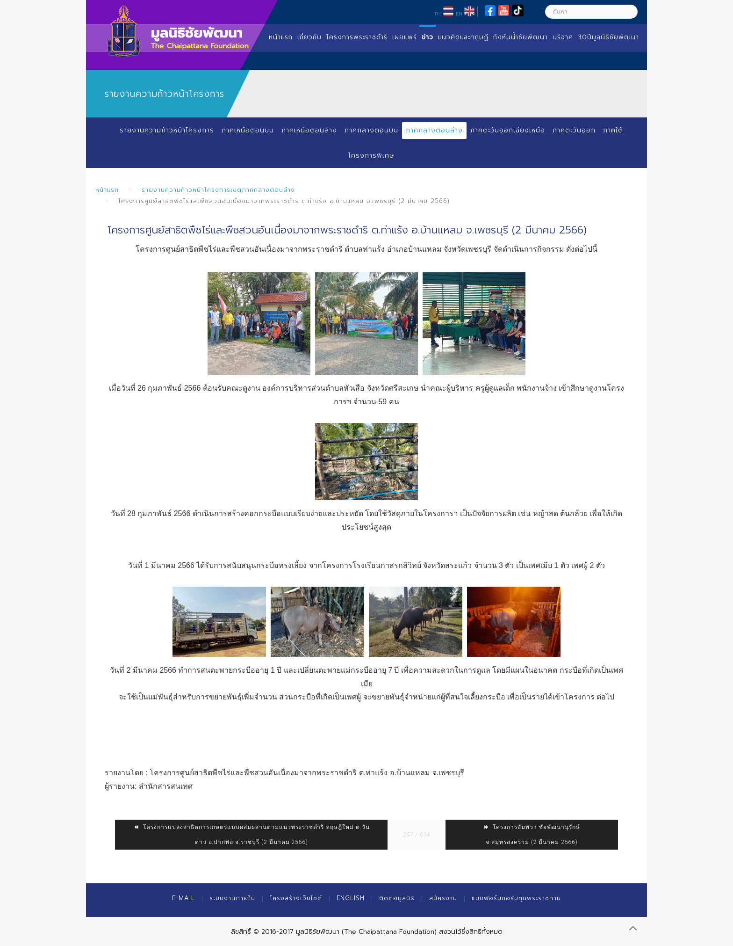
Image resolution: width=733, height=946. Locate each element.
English (351, 898)
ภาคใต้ (614, 130)
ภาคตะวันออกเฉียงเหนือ (507, 130)
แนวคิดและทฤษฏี (463, 37)
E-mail (183, 898)
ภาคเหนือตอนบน (247, 130)
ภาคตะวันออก (574, 130)
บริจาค (563, 37)
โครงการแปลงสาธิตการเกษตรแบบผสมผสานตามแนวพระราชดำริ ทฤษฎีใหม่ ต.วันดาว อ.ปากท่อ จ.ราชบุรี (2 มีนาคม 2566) (251, 834)
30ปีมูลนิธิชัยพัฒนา (608, 37)
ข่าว (427, 37)
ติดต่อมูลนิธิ (397, 898)
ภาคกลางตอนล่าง (433, 130)
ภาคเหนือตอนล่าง (309, 130)
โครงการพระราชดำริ (357, 37)
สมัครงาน (443, 898)
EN (459, 13)
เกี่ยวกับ (309, 37)
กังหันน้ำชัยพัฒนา (520, 37)
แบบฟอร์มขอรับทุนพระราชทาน (516, 898)
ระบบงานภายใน (232, 898)
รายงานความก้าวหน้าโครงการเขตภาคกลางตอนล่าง (218, 189)
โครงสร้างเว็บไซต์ (296, 898)
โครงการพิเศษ (371, 155)
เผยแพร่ (404, 37)
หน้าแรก (281, 37)
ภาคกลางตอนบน (371, 130)
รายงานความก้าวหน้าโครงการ (166, 130)
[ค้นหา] (591, 12)
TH (437, 13)
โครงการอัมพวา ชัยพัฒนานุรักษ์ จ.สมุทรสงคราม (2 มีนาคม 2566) (532, 834)
